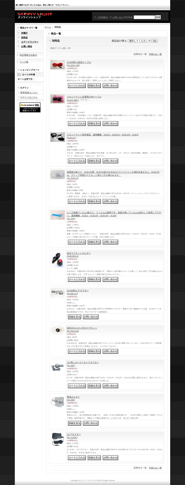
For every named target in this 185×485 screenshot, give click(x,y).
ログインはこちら (29, 97)
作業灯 (24, 33)
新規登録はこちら (29, 92)
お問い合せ (118, 17)
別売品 (24, 37)
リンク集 (24, 62)
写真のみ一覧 (155, 54)
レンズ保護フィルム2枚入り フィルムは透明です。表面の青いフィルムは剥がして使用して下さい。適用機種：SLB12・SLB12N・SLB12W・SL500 (114, 215)
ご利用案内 (102, 17)
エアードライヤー (29, 42)
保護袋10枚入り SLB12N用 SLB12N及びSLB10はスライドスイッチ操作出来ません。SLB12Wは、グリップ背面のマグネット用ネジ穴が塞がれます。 (113, 175)
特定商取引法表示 (28, 55)
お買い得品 (26, 46)
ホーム (48, 27)
